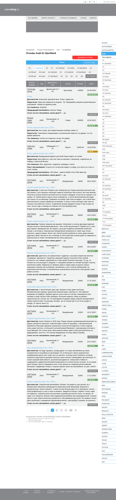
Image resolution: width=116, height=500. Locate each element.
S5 (103, 182)
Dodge (105, 269)
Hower (105, 323)
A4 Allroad (32, 72)
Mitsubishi (106, 389)
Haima (104, 309)
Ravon (104, 407)
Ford (104, 291)
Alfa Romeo (107, 46)
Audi (104, 54)
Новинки (77, 491)
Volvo (104, 458)
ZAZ (103, 462)
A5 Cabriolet (69, 72)
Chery (104, 247)
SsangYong (107, 429)
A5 (61, 72)
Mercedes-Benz (108, 382)
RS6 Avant (105, 162)
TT (103, 209)
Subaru (105, 433)
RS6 (103, 159)
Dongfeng (106, 272)
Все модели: (107, 57)
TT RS (104, 215)
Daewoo (105, 262)
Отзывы (84, 18)
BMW (104, 232)
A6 (90, 72)
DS (103, 276)
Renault (105, 411)
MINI (103, 385)
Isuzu (104, 334)
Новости (93, 18)
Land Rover (107, 356)
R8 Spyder (105, 139)
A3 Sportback (82, 68)
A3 (52, 68)
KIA (103, 345)
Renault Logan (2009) (30, 120)
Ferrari (105, 283)
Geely (104, 298)
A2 (47, 68)
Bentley (105, 229)
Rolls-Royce (107, 414)
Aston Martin (108, 50)
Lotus (104, 367)
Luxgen (105, 371)
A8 (62, 76)
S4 (103, 172)
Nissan (105, 393)
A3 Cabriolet (60, 68)
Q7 (77, 76)
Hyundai (105, 327)
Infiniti (105, 331)
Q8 (82, 76)
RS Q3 (104, 143)
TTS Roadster (107, 225)
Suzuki (105, 436)
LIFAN (104, 364)
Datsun (105, 265)
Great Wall (107, 305)
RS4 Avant (105, 152)
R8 (103, 136)
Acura (104, 43)
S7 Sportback (106, 199)
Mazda (104, 378)
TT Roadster (106, 212)
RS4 (103, 149)
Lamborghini (107, 353)
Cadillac (105, 240)
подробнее (92, 114)
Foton (104, 294)
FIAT (103, 287)
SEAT (104, 418)
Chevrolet (106, 251)
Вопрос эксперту (48, 18)
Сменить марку (89, 62)
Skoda (104, 422)
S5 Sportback (106, 189)
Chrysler (106, 254)
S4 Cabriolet (106, 179)
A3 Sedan (70, 68)
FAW (103, 280)
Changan (106, 243)
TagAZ (104, 440)
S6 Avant (105, 195)
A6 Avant (42, 76)
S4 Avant (105, 176)
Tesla (104, 444)
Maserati (106, 374)
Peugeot (105, 400)
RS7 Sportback (107, 166)
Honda (105, 320)
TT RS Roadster (107, 218)
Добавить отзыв (85, 57)
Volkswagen (107, 455)
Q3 (66, 76)
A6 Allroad (32, 76)
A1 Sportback (38, 68)
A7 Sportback (53, 76)
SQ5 (103, 205)
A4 (91, 68)
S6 (103, 192)
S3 (103, 169)
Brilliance (106, 236)
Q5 (72, 76)
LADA (104, 349)
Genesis (105, 302)
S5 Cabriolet (106, 185)
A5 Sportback (81, 72)
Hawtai (105, 316)
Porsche (106, 404)
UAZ (103, 451)
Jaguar (105, 338)
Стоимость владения (68, 18)
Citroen (105, 258)
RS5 (103, 156)
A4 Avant (42, 72)
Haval (104, 313)
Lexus (104, 360)
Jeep (104, 342)
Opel (104, 396)
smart (104, 425)
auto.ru (12, 9)
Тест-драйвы (33, 18)
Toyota (105, 447)
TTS (103, 222)
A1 (30, 68)
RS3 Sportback (107, 146)
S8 (103, 202)
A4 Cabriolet (52, 72)
